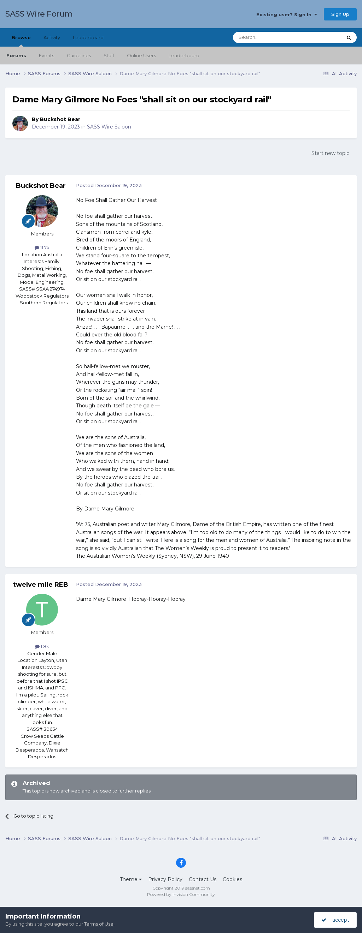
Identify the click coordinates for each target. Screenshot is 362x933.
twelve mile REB (40, 584)
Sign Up (340, 14)
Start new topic (330, 153)
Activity (51, 37)
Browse (21, 41)
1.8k (42, 646)
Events (46, 55)
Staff (109, 55)
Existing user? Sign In (286, 14)
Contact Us (202, 879)
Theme (131, 879)
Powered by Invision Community (181, 894)
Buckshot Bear (60, 119)
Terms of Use (98, 924)
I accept (335, 920)
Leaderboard (184, 55)
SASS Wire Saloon (109, 127)
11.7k (42, 247)
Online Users (141, 55)
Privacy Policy (165, 879)
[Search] (270, 37)
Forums (16, 55)
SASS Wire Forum (39, 14)
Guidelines (79, 55)
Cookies (232, 879)
